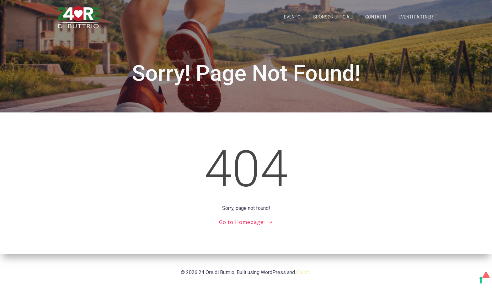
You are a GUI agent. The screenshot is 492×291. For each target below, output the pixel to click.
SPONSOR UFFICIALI (333, 16)
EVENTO (292, 16)
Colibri (303, 272)
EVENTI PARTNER (415, 16)
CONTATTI (375, 16)
